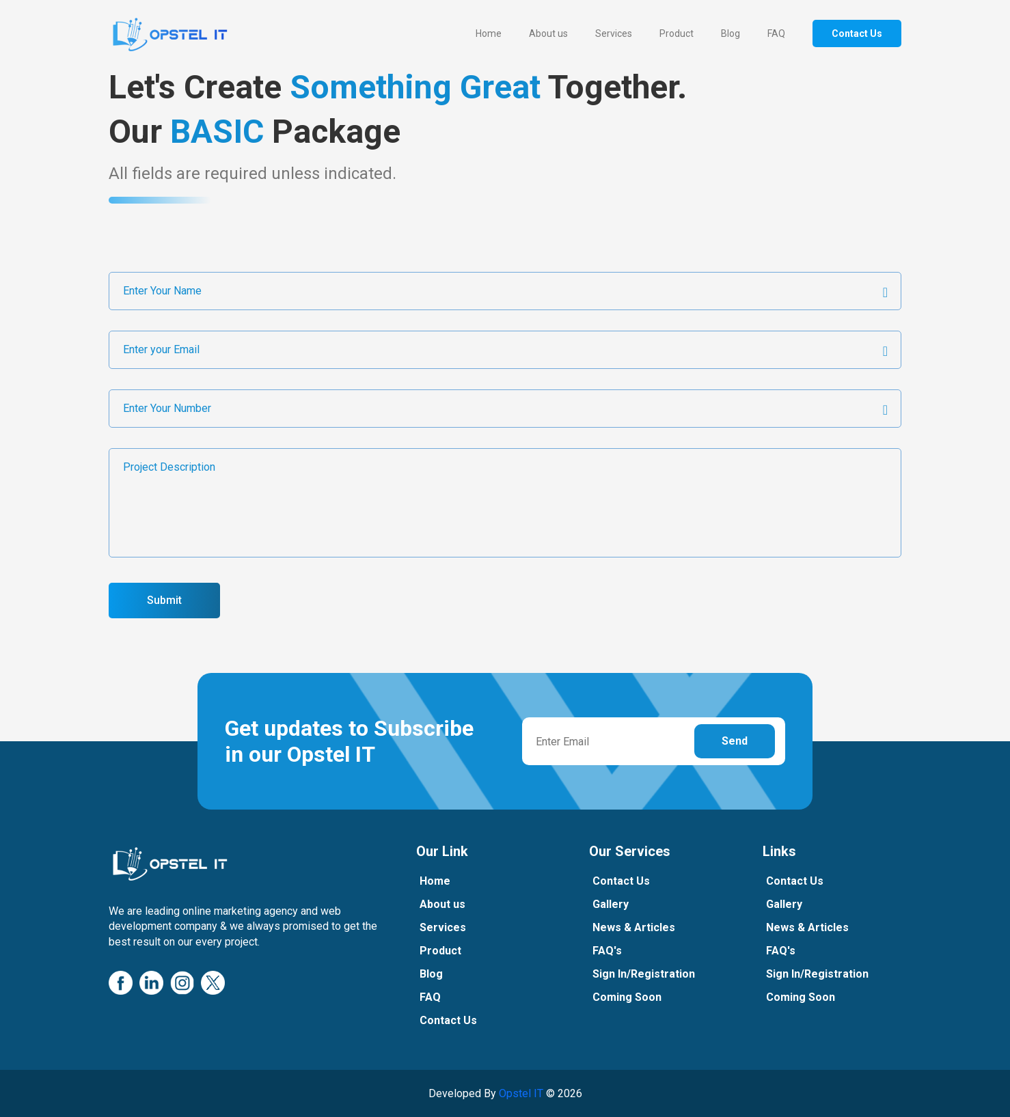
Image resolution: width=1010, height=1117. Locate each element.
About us (548, 33)
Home (489, 33)
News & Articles (638, 927)
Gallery (615, 904)
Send (735, 740)
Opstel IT (521, 1093)
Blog (730, 33)
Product (676, 33)
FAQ (776, 33)
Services (613, 33)
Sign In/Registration (648, 973)
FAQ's (612, 950)
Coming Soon (631, 997)
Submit (164, 600)
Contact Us (857, 33)
